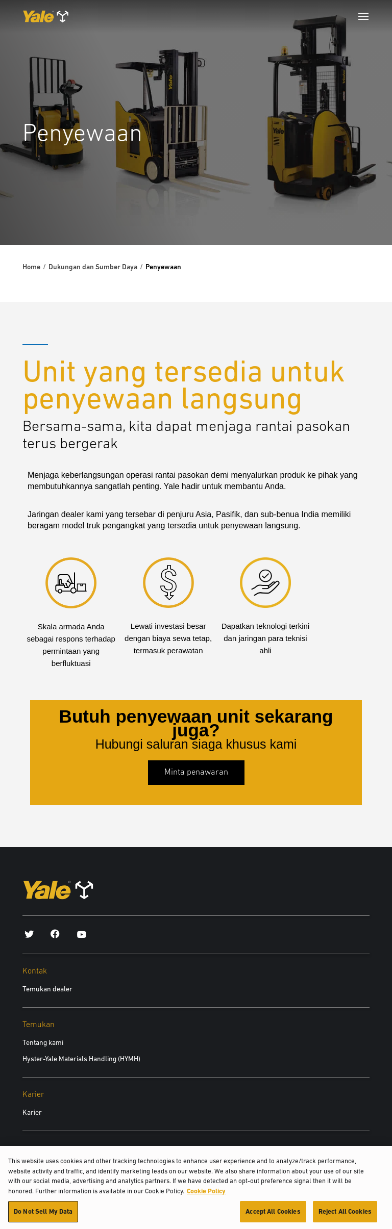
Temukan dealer (47, 989)
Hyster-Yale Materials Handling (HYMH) (81, 1059)
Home (31, 267)
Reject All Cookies (345, 1217)
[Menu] (363, 16)
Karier (32, 1112)
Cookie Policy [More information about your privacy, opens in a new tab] (206, 1196)
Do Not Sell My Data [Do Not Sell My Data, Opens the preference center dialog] (43, 1217)
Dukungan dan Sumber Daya (92, 267)
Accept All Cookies (273, 1217)
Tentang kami (42, 1042)
